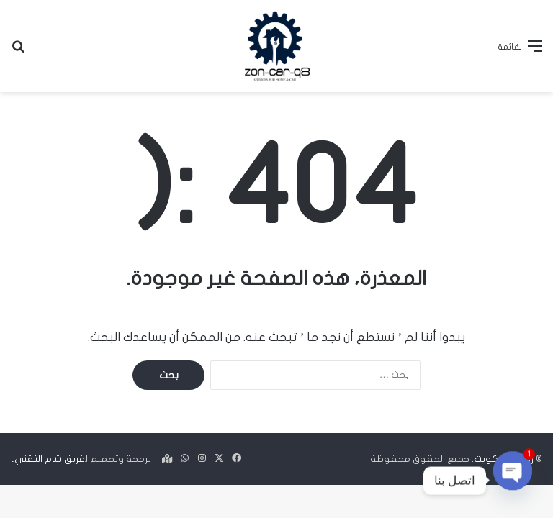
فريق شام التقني (49, 459)
